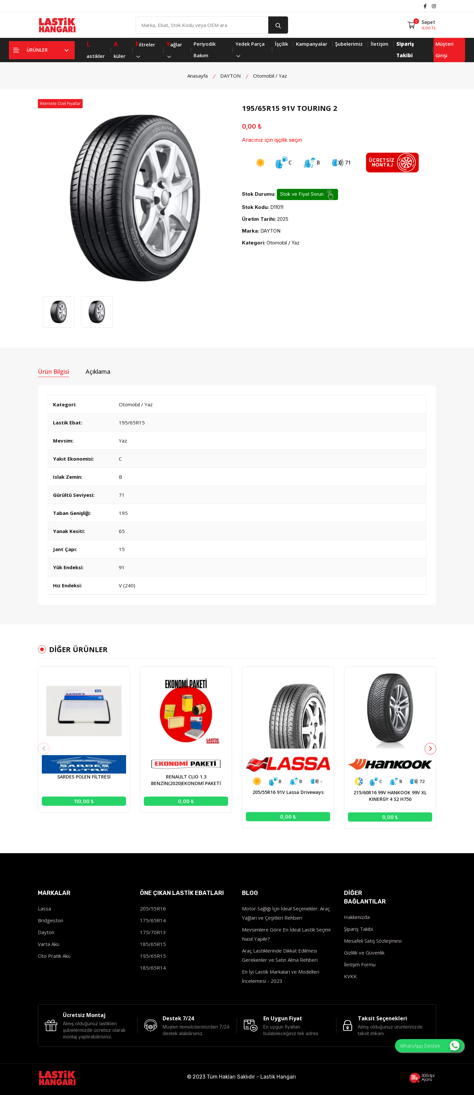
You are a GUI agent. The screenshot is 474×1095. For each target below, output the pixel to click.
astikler (96, 48)
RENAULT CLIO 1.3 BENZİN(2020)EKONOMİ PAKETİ (186, 780)
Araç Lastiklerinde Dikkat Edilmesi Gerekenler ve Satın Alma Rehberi (280, 955)
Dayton (46, 932)
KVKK (350, 976)
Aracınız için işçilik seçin (272, 140)
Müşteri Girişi (444, 49)
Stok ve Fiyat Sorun (307, 194)
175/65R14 (153, 920)
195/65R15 (153, 956)
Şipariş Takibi (358, 929)
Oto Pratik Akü (54, 956)
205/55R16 (153, 908)
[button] (430, 748)
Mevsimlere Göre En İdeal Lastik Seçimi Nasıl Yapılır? (286, 934)
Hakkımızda (357, 917)
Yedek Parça (250, 48)
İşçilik (281, 43)
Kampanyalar (311, 43)
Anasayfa (197, 75)
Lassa (44, 908)
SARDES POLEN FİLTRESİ (84, 777)
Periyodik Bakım (205, 49)
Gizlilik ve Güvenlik (364, 952)
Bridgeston (50, 920)
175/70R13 (153, 932)
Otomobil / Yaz (270, 75)
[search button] (278, 25)
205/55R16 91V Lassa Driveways (288, 792)
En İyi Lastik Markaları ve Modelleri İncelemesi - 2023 (280, 976)
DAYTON (230, 75)
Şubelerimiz (349, 43)
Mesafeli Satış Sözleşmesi (373, 940)
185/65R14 (153, 967)
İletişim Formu (360, 964)
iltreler (145, 48)
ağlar (174, 48)
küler (119, 48)
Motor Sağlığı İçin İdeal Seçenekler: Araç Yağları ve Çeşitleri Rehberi (286, 913)
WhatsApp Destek (430, 1046)
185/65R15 (153, 944)
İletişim (379, 43)
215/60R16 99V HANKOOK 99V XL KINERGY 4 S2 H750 (390, 795)
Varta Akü (48, 944)
